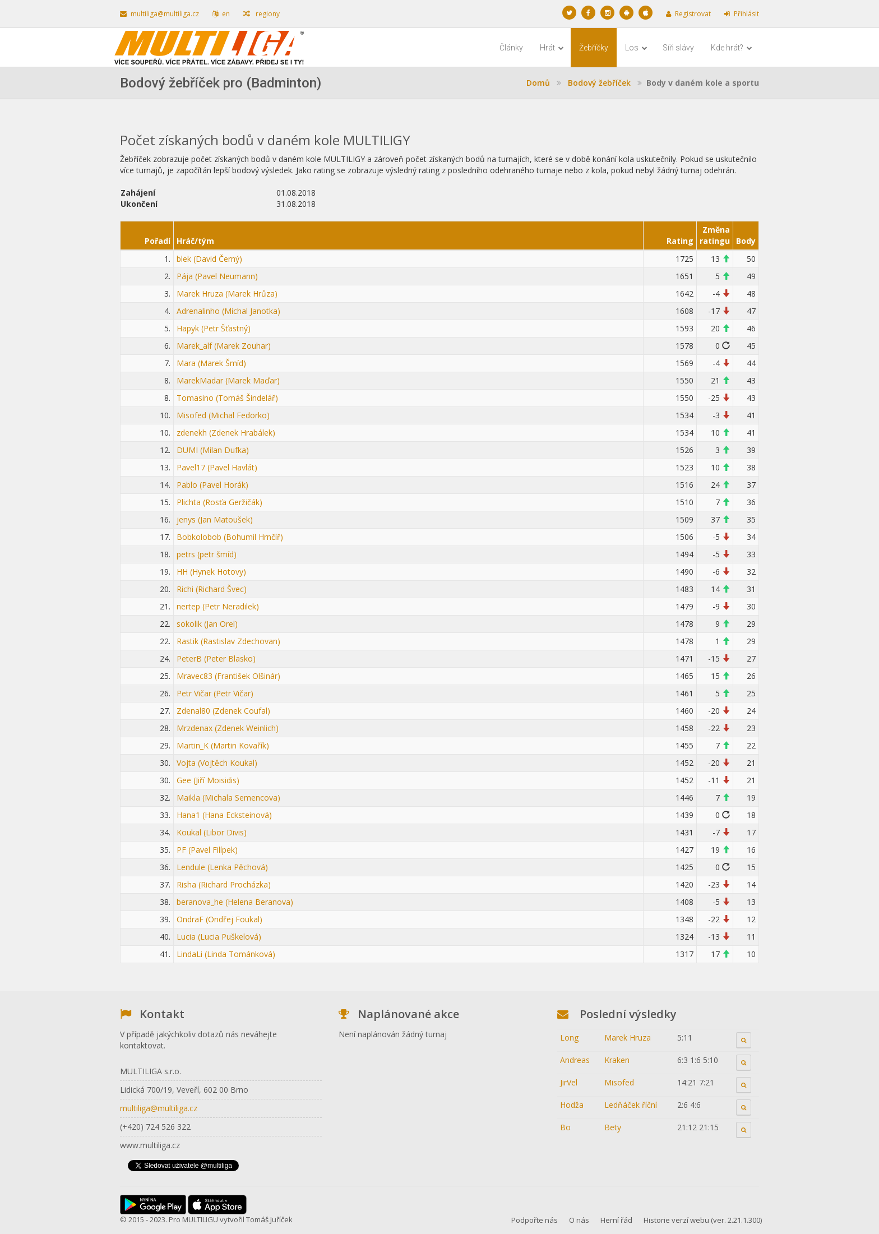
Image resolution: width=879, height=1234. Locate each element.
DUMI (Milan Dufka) (213, 450)
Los (636, 47)
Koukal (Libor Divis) (212, 832)
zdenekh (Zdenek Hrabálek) (226, 432)
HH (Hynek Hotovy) (211, 571)
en (221, 14)
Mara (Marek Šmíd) (211, 363)
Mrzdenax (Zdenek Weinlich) (228, 728)
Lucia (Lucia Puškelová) (219, 936)
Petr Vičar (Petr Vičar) (215, 693)
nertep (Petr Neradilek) (218, 606)
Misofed (619, 1082)
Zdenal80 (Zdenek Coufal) (223, 710)
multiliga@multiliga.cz (159, 14)
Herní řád (616, 1220)
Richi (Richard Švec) (212, 589)
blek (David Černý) (209, 258)
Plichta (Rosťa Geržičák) (219, 502)
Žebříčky (593, 47)
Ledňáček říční (630, 1104)
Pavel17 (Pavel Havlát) (217, 467)
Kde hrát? (731, 47)
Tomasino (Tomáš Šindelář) (227, 397)
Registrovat (688, 14)
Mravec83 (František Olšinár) (228, 676)
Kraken (617, 1060)
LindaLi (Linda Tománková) (226, 954)
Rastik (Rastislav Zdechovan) (228, 641)
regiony (261, 14)
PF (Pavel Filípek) (207, 849)
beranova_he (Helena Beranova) (235, 901)
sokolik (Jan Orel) (207, 623)
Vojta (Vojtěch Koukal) (217, 762)
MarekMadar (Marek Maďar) (228, 380)
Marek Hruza (627, 1037)
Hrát (552, 47)
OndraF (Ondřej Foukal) (219, 919)
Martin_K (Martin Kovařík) (223, 745)
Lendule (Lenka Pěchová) (222, 867)
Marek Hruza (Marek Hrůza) (227, 293)
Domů (538, 82)
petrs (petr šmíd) (207, 554)
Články (511, 47)
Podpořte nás (534, 1220)
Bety (612, 1127)
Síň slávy (678, 47)
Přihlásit (741, 14)
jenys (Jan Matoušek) (215, 519)
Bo (565, 1127)
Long (569, 1037)
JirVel (568, 1082)
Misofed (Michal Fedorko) (223, 415)
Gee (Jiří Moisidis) (208, 780)
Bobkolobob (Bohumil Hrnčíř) (230, 537)
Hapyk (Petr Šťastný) (214, 328)
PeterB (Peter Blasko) (216, 658)
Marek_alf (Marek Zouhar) (224, 345)
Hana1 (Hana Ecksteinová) (224, 815)
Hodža (572, 1104)
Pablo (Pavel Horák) (212, 484)
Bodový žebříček (599, 82)
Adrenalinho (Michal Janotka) (228, 311)
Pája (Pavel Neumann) (217, 276)
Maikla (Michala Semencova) (228, 797)
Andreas (575, 1060)
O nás (579, 1220)
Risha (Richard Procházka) (224, 884)
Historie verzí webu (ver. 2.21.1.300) (703, 1220)
